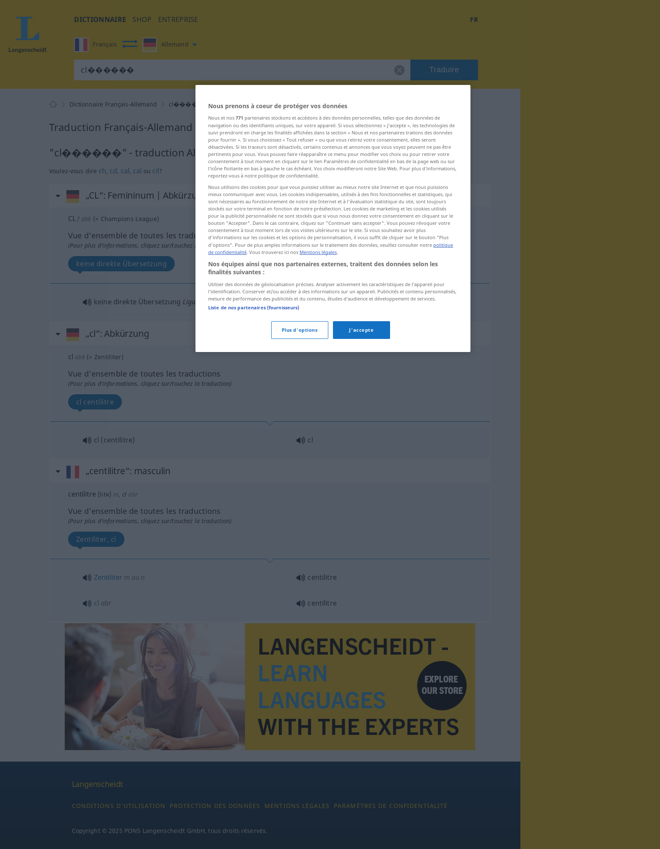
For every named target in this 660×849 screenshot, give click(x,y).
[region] (332, 218)
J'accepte (361, 330)
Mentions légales (318, 252)
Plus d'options (300, 330)
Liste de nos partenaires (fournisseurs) (253, 307)
